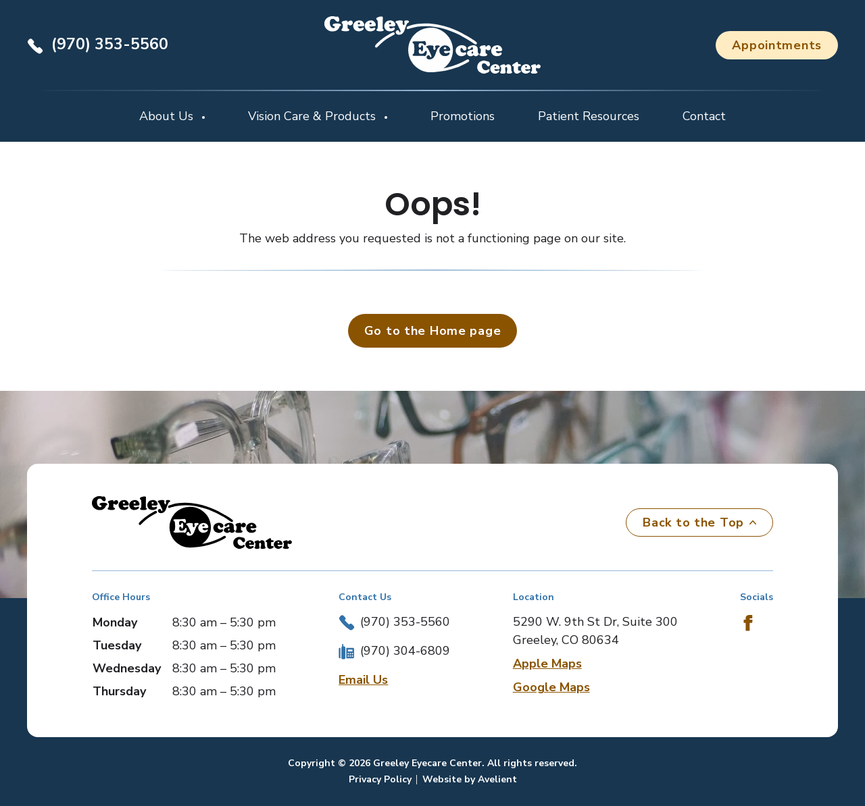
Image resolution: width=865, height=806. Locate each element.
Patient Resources (588, 116)
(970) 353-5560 (109, 44)
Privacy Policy (380, 779)
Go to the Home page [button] (432, 331)
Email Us (363, 680)
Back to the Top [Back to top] (699, 522)
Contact (704, 116)
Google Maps (551, 687)
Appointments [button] (777, 45)
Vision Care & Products (313, 116)
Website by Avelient (469, 779)
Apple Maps (547, 663)
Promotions (462, 116)
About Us (168, 116)
